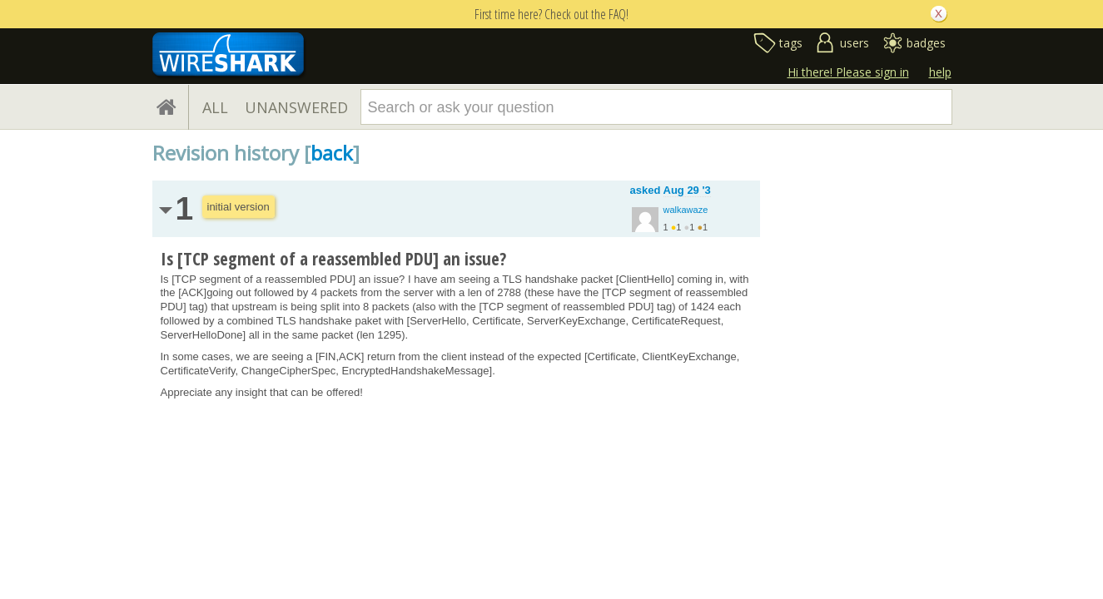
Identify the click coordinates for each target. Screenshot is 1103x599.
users (854, 43)
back (332, 152)
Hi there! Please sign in (848, 72)
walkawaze (685, 210)
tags (790, 43)
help (940, 72)
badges (926, 43)
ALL (215, 107)
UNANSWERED (296, 107)
